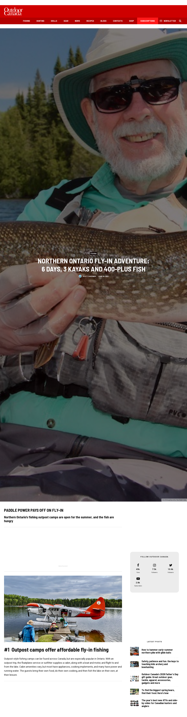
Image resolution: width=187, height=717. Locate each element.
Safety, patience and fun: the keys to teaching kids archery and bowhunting (160, 665)
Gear (66, 21)
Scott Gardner (89, 276)
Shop (131, 21)
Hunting (40, 21)
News (77, 21)
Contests (118, 21)
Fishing (26, 21)
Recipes (90, 21)
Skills (54, 21)
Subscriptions (147, 21)
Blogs (103, 21)
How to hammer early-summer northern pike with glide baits (157, 651)
